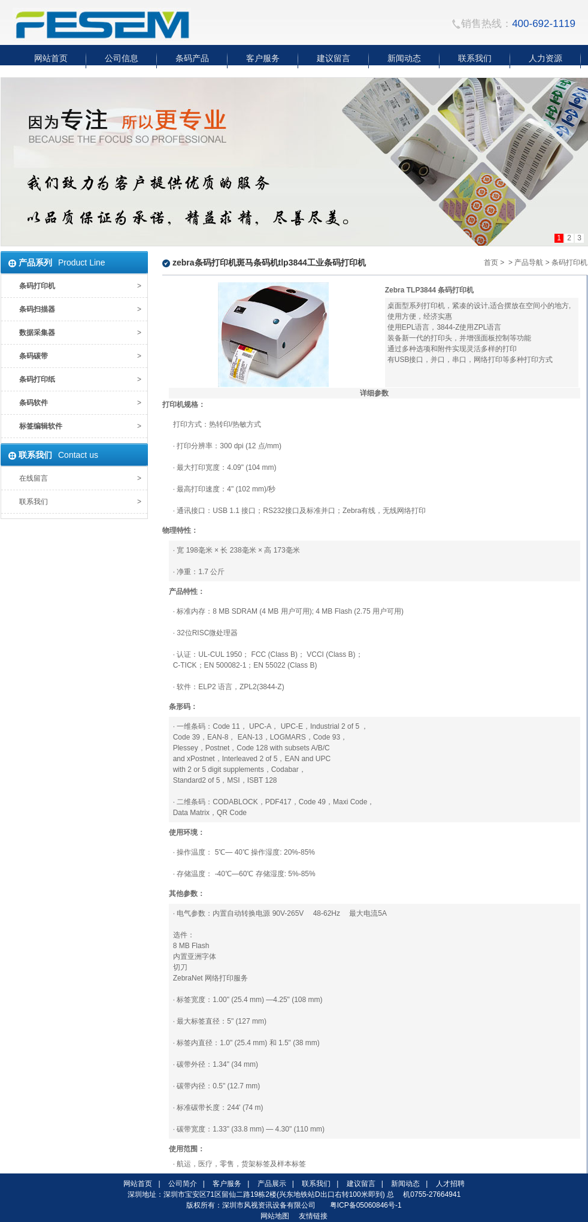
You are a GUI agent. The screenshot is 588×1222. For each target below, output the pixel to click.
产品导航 (528, 262)
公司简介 (182, 1183)
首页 (491, 262)
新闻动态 (405, 1183)
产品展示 (271, 1183)
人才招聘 (450, 1183)
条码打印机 (569, 262)
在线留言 (33, 478)
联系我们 (33, 501)
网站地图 (274, 1216)
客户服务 (227, 1183)
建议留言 (361, 1183)
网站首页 (137, 1183)
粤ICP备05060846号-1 (366, 1205)
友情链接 (313, 1216)
